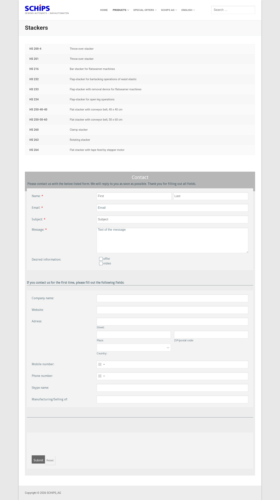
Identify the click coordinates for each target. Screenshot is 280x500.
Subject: (37, 219)
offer (104, 259)
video (105, 263)
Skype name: (40, 388)
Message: (38, 229)
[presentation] (61, 443)
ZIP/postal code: (184, 340)
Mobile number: (43, 364)
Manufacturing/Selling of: (50, 399)
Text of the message (172, 240)
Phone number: (42, 376)
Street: (101, 327)
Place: (100, 340)
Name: (36, 196)
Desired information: (46, 259)
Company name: (43, 298)
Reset (50, 460)
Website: (38, 310)
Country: (102, 353)
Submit (38, 460)
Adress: (37, 321)
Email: (36, 208)
